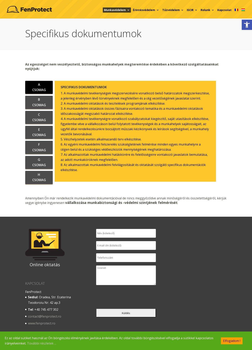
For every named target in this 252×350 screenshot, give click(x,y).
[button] (247, 25)
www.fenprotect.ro (41, 323)
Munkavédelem (115, 10)
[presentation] (126, 297)
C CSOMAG (39, 117)
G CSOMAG (39, 162)
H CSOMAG (39, 177)
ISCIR (190, 10)
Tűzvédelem (171, 10)
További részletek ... (41, 343)
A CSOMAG (39, 87)
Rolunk (205, 10)
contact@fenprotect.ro (44, 316)
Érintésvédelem (144, 10)
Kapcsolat (224, 10)
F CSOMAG (39, 147)
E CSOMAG (39, 132)
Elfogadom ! (231, 340)
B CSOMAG (39, 102)
